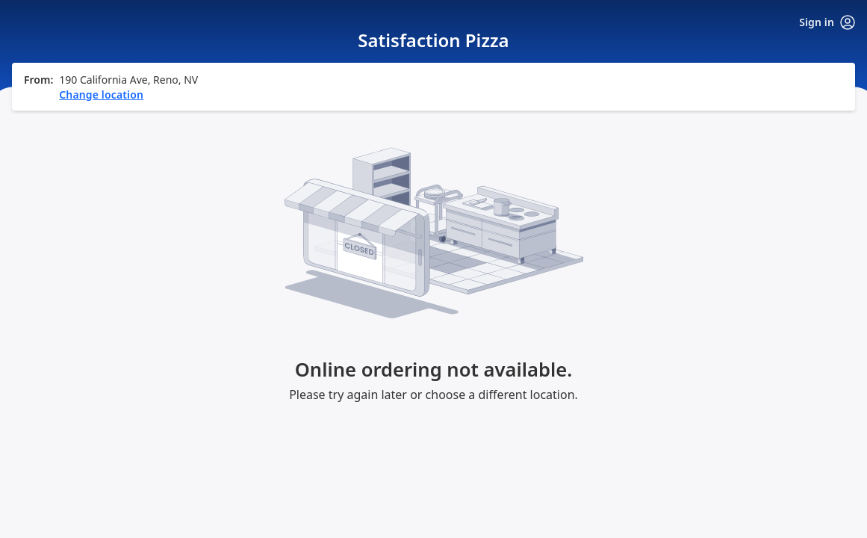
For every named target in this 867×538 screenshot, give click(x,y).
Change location (101, 184)
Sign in (827, 22)
